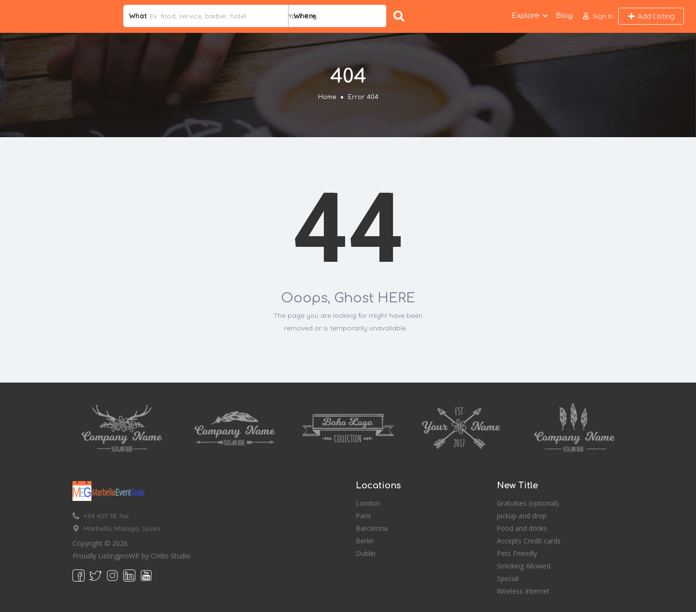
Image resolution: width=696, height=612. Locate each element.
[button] (597, 16)
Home (327, 97)
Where (305, 16)
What (138, 16)
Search (399, 16)
